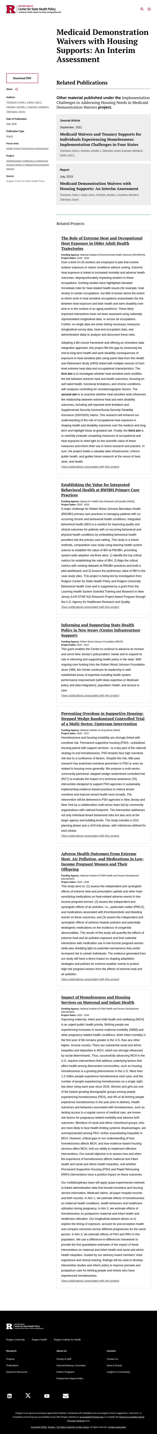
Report (9, 136)
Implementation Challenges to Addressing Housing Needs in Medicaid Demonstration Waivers (27, 165)
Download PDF (22, 78)
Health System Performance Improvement (27, 148)
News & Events (114, 1365)
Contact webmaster (117, 1427)
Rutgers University (15, 1339)
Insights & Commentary (118, 1372)
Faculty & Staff (64, 1359)
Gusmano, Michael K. (38, 107)
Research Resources (16, 1372)
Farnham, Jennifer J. (16, 107)
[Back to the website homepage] (33, 9)
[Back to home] (27, 1327)
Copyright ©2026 (39, 1427)
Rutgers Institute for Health (67, 1339)
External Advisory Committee (71, 1365)
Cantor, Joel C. (34, 102)
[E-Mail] (66, 1396)
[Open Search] (142, 9)
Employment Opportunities (70, 1378)
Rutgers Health (39, 1339)
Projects (10, 1359)
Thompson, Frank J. (16, 102)
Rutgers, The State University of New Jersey (68, 1427)
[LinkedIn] (9, 1396)
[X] (28, 1396)
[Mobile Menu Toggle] (149, 9)
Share (12, 89)
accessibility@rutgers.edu (92, 1417)
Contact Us (112, 1359)
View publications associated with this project (90, 466)
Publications (12, 1365)
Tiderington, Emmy (15, 111)
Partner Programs (65, 1372)
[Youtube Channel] (46, 1396)
